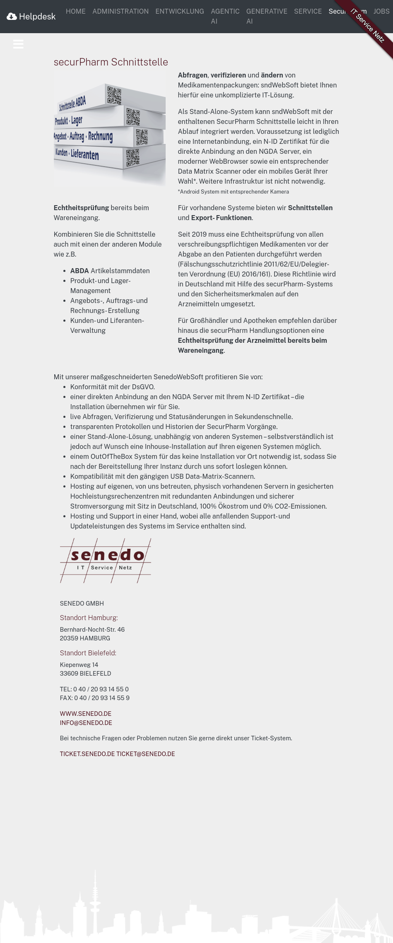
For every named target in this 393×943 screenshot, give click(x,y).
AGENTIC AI (225, 16)
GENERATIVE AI (266, 16)
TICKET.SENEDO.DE (87, 753)
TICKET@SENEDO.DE (145, 753)
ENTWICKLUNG (179, 11)
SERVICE (308, 11)
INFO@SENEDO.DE (86, 722)
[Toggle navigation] (18, 44)
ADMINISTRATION (120, 11)
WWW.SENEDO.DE (86, 713)
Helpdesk (31, 17)
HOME (76, 11)
